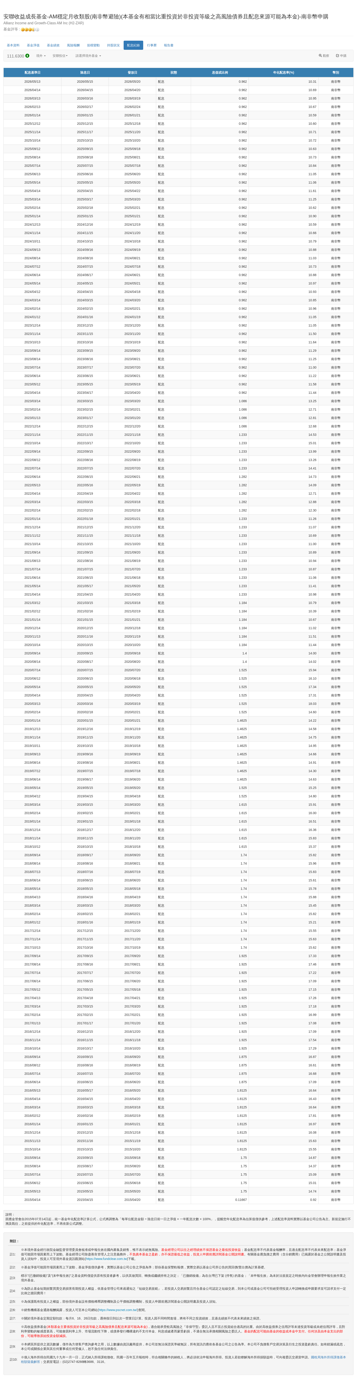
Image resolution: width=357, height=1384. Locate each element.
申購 (341, 55)
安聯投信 (60, 55)
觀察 (324, 55)
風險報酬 (73, 45)
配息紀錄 (133, 45)
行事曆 (152, 45)
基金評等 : (21, 29)
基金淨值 (33, 45)
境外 (41, 55)
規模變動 (93, 45)
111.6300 (18, 56)
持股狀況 (113, 45)
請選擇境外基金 (88, 55)
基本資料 (13, 45)
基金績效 (53, 45)
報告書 (168, 45)
